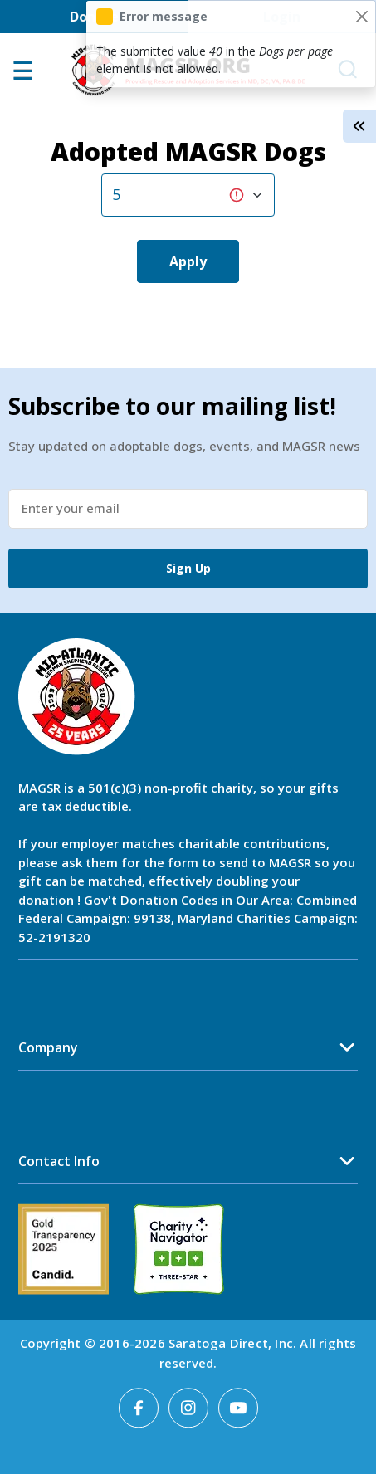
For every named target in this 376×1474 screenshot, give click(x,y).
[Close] (361, 16)
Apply (188, 261)
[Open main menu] (22, 75)
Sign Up (188, 568)
